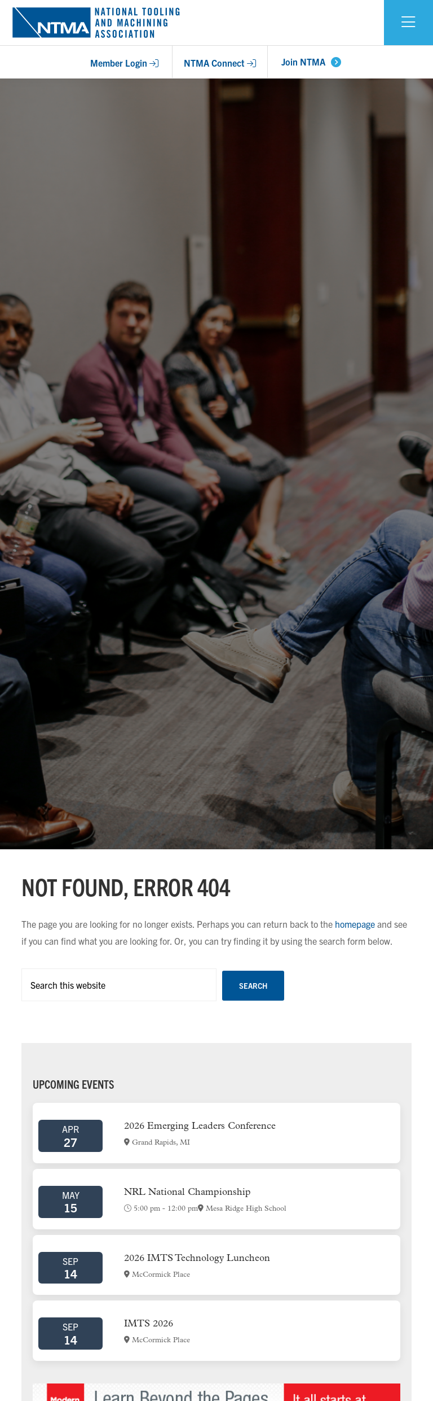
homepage (355, 923)
